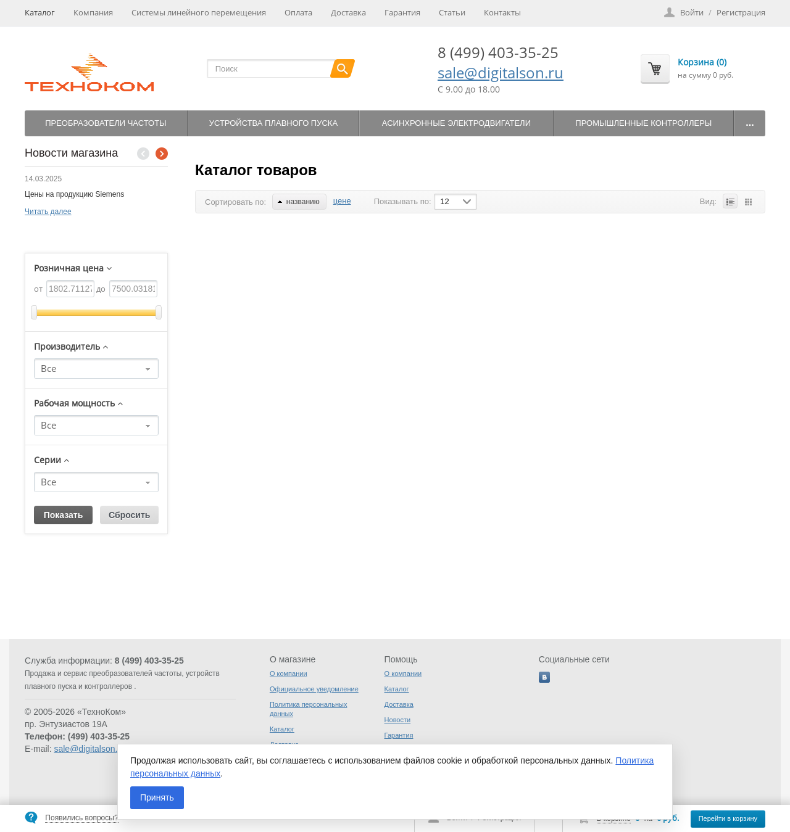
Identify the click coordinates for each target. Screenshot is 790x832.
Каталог (40, 12)
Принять (157, 797)
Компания (93, 12)
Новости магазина (71, 153)
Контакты (502, 12)
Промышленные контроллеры (643, 123)
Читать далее (48, 211)
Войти (692, 12)
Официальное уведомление (314, 689)
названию (299, 201)
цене (342, 200)
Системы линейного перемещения (198, 12)
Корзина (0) (702, 62)
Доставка (348, 12)
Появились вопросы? (81, 817)
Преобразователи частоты (105, 123)
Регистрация (741, 12)
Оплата (298, 12)
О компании (288, 673)
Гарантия (402, 12)
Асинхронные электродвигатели (456, 123)
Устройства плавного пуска (273, 123)
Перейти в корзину (728, 818)
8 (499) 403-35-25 (498, 52)
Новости (398, 719)
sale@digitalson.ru (500, 72)
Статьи (452, 12)
